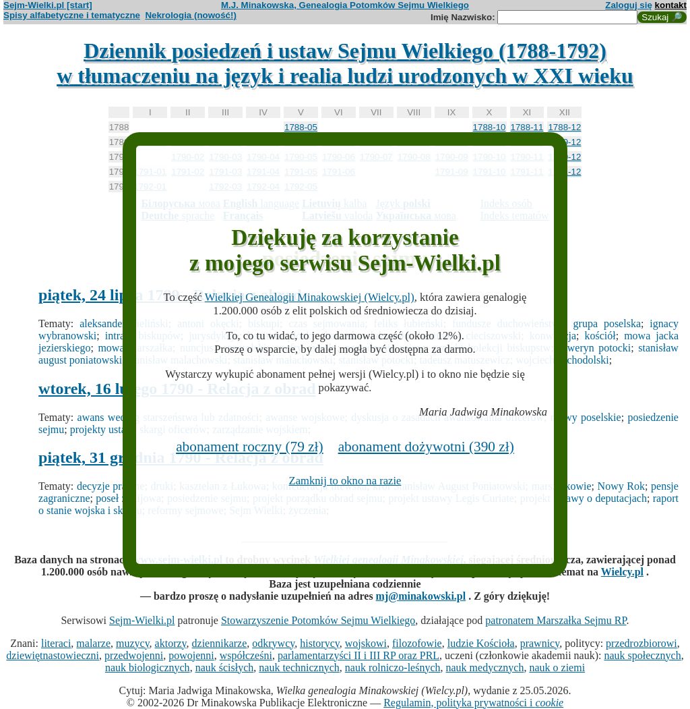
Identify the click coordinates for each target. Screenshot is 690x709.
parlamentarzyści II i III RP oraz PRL (358, 655)
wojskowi (366, 643)
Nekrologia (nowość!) (191, 15)
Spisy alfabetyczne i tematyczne (71, 15)
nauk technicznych (299, 667)
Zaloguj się (628, 5)
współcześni (246, 655)
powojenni (191, 655)
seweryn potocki (594, 347)
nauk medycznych (485, 667)
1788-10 (489, 127)
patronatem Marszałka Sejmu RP (555, 620)
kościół (600, 335)
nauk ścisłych (224, 667)
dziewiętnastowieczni (52, 655)
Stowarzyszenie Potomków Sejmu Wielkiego (318, 620)
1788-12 (564, 127)
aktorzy (171, 643)
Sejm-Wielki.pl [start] (47, 5)
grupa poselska (607, 323)
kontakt (671, 5)
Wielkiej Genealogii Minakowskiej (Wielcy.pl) (309, 297)
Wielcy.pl (622, 571)
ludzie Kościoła (481, 643)
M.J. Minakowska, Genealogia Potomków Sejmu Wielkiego (345, 5)
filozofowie (417, 643)
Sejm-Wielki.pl (142, 620)
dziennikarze (219, 643)
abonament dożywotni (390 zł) (426, 446)
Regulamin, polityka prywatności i (473, 702)
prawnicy (540, 643)
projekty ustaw (102, 429)
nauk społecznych (642, 655)
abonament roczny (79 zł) (249, 446)
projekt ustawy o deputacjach (583, 498)
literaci (56, 643)
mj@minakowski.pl (421, 596)
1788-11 (527, 127)
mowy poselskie (586, 417)
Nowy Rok (621, 486)
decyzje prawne (111, 486)
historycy (320, 643)
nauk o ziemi (557, 667)
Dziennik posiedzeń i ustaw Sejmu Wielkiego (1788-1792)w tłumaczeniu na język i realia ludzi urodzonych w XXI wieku (345, 63)
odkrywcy (273, 643)
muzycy (133, 643)
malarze (93, 643)
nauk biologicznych (147, 667)
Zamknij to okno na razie (345, 480)
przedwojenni (133, 655)
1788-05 (300, 127)
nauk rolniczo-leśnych (393, 667)
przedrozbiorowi (641, 643)
